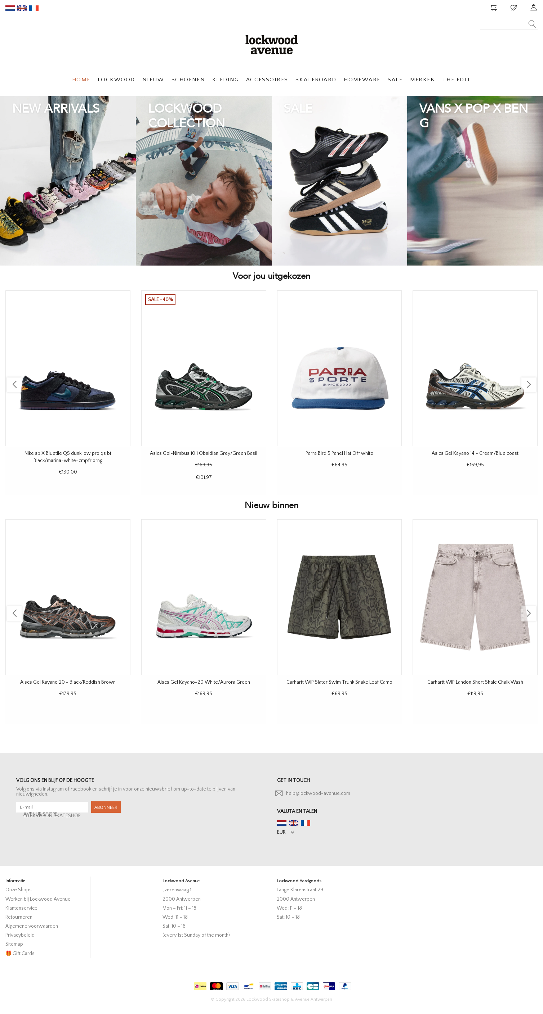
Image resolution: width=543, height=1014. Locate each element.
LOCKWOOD (116, 80)
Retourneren (18, 917)
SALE (395, 80)
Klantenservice (21, 908)
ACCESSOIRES (267, 80)
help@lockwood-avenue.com (318, 793)
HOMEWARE (362, 80)
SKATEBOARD (315, 80)
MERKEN (422, 80)
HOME (81, 80)
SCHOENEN (188, 80)
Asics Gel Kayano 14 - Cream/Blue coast (475, 453)
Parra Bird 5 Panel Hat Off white (339, 453)
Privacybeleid (20, 935)
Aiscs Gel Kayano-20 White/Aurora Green (203, 682)
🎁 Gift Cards (20, 953)
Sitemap (14, 944)
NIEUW (153, 80)
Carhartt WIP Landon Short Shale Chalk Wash (475, 682)
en (22, 8)
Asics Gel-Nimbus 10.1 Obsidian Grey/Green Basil (203, 453)
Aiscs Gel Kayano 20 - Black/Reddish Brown (68, 682)
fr (34, 8)
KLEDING (225, 80)
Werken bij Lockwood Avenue (38, 899)
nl (10, 8)
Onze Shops (18, 890)
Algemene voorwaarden (31, 926)
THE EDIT (456, 80)
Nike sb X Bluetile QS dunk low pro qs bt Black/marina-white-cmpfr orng (68, 457)
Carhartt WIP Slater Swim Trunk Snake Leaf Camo (339, 682)
